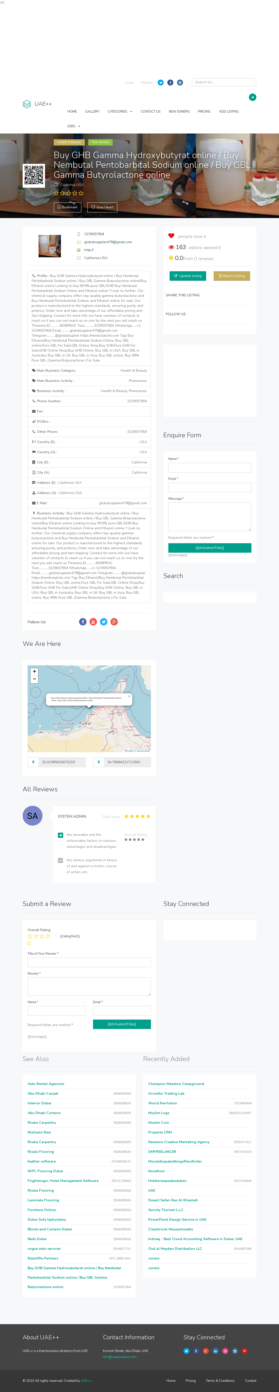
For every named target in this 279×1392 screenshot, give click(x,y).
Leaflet (129, 751)
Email (173, 479)
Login (130, 83)
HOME (72, 111)
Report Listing (234, 275)
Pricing (191, 1381)
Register (147, 83)
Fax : (38, 411)
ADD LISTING (229, 111)
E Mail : (89, 503)
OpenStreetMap (143, 751)
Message (176, 498)
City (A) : (89, 472)
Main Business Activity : (89, 380)
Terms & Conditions (220, 1381)
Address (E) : (57, 482)
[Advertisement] (139, 40)
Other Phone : (89, 431)
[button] (129, 696)
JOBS (73, 126)
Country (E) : (89, 442)
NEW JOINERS (179, 111)
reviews (204, 259)
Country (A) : (89, 452)
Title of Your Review (43, 953)
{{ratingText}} (70, 936)
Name (173, 459)
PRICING (204, 111)
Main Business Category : (89, 370)
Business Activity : (89, 391)
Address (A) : (57, 493)
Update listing (191, 275)
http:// (88, 250)
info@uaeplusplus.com (120, 1357)
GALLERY (92, 111)
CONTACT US (150, 111)
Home (170, 1381)
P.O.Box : (41, 421)
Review (34, 973)
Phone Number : (89, 401)
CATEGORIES (120, 111)
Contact (250, 1381)
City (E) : (89, 462)
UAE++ (86, 1381)
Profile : (89, 318)
